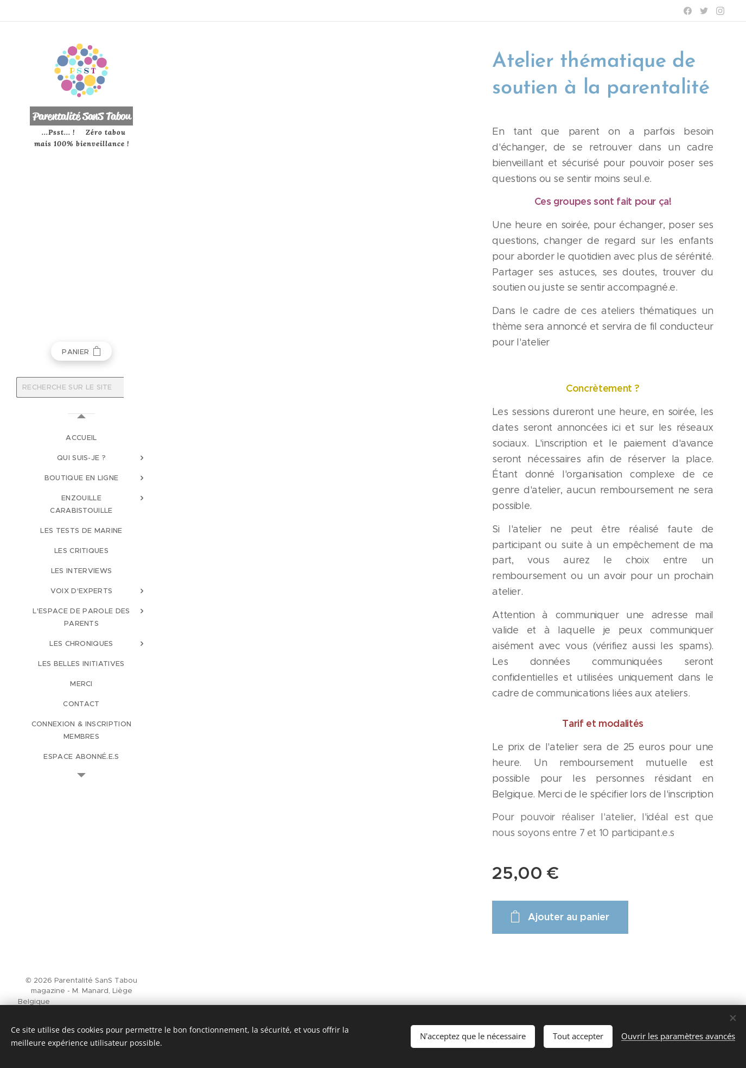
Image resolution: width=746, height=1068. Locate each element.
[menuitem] (81, 437)
